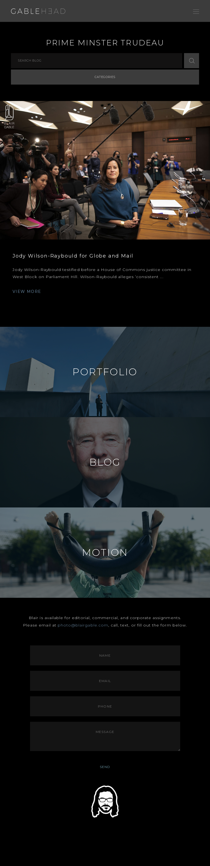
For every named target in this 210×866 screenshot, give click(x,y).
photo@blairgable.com (83, 625)
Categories (105, 77)
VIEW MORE (27, 291)
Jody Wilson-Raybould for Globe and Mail (73, 256)
